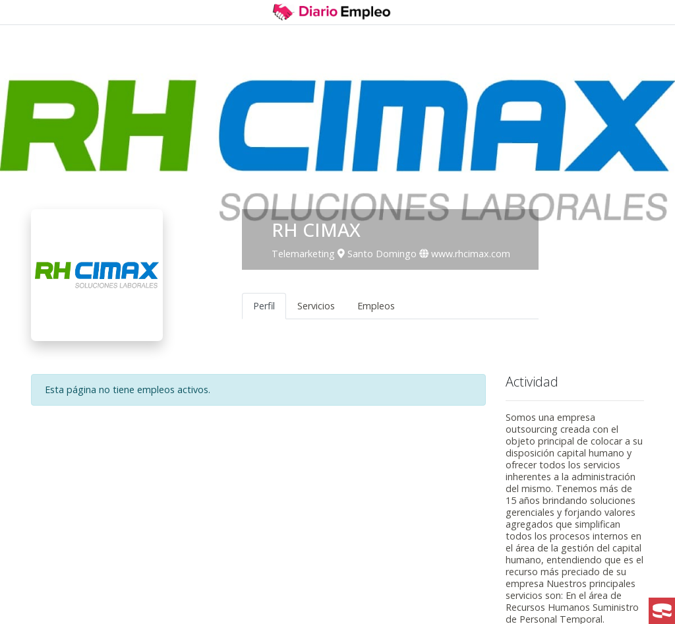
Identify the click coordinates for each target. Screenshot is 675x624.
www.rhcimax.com (464, 253)
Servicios (316, 305)
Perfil (264, 305)
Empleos (376, 305)
